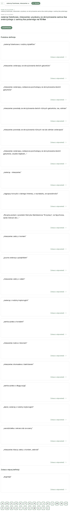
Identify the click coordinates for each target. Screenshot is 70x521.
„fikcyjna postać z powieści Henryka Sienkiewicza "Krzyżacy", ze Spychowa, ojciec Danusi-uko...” (35, 221)
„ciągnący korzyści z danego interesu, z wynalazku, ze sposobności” (35, 200)
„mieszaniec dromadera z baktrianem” (35, 370)
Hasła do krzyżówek (7, 9)
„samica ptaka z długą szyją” (35, 392)
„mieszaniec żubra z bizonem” (35, 349)
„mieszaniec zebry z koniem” (35, 242)
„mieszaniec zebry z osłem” (35, 285)
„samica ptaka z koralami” (35, 328)
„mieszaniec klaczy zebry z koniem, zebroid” (35, 456)
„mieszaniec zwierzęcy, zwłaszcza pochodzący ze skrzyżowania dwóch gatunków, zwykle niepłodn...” (35, 157)
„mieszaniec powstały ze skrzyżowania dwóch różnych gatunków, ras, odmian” (35, 114)
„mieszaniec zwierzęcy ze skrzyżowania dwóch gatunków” (35, 72)
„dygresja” (35, 483)
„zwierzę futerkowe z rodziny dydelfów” (35, 50)
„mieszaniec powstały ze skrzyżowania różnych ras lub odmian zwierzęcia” (35, 136)
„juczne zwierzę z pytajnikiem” (35, 264)
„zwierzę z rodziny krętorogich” (35, 306)
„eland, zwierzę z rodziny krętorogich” (35, 413)
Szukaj (35, 3)
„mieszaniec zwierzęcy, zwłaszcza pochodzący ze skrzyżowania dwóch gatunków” (35, 93)
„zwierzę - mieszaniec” (35, 178)
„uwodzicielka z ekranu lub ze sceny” (35, 434)
